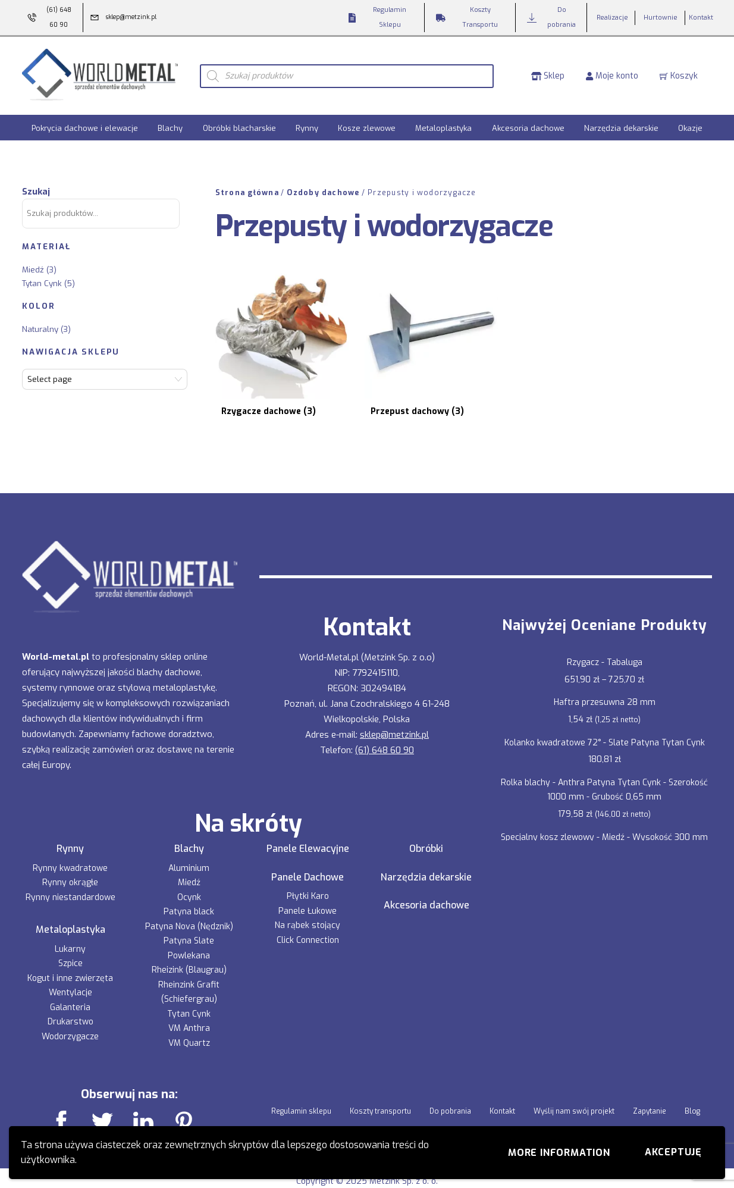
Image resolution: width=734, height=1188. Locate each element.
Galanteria (70, 983)
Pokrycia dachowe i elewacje (85, 126)
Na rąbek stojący (307, 902)
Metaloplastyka (443, 126)
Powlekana (189, 932)
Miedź (33, 267)
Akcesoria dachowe (528, 126)
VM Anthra (189, 1005)
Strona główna (247, 190)
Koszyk (679, 74)
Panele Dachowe (307, 854)
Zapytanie (649, 1088)
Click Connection (308, 916)
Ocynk (189, 873)
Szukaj (36, 189)
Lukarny (70, 925)
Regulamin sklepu (301, 1088)
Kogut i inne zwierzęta (70, 954)
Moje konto (612, 74)
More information (559, 1152)
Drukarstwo (70, 998)
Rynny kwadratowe (70, 844)
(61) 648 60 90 (384, 726)
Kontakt (502, 1088)
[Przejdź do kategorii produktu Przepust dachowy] (399, 331)
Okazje (690, 126)
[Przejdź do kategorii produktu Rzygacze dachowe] (271, 331)
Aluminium (188, 844)
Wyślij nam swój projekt (574, 1088)
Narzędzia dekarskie (621, 126)
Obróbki (426, 825)
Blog (692, 1088)
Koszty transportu (380, 1088)
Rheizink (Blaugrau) (189, 946)
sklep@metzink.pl (394, 711)
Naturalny (40, 327)
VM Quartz (189, 1019)
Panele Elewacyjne (307, 825)
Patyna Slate (189, 917)
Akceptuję (673, 1152)
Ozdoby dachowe (323, 190)
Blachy (170, 126)
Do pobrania (450, 1088)
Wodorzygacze (70, 1012)
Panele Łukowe (307, 887)
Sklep (548, 74)
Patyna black (189, 888)
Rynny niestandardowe (70, 873)
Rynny (307, 126)
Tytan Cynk (42, 281)
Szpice (70, 940)
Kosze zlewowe (367, 126)
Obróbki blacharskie (239, 126)
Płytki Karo (308, 873)
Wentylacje (70, 969)
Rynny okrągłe (70, 859)
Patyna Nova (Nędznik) (189, 902)
